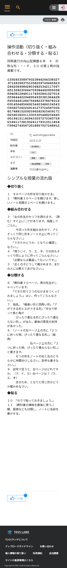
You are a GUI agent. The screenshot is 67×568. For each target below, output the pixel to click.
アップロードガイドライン (19, 546)
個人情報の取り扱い (15, 553)
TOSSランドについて (16, 539)
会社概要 (53, 553)
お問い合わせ (47, 546)
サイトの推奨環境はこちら (19, 560)
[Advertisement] (33, 454)
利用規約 (37, 553)
